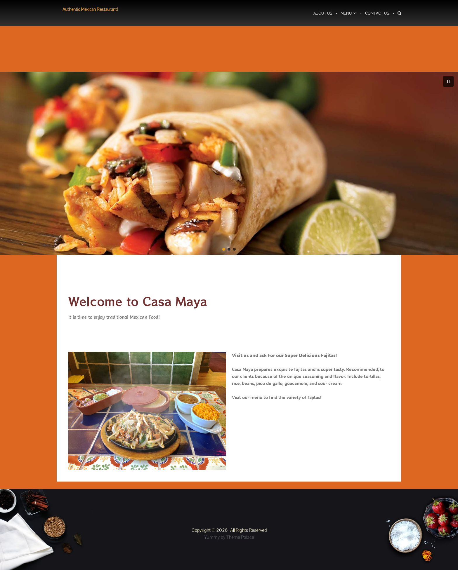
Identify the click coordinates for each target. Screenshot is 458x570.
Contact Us (377, 13)
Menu (346, 13)
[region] (229, 163)
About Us (322, 13)
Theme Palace (240, 537)
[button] (448, 81)
